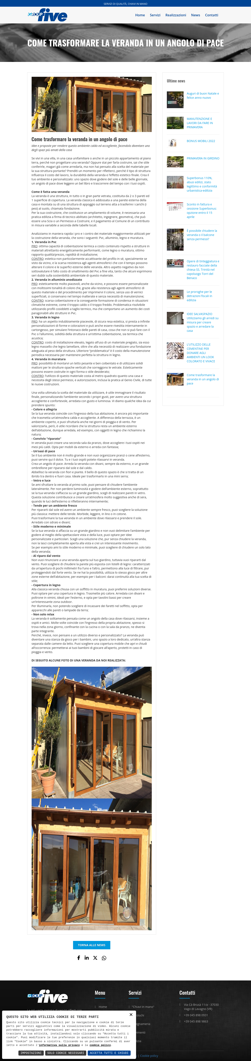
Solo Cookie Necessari (65, 1053)
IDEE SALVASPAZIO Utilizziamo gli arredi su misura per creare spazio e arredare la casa (203, 322)
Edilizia (136, 1041)
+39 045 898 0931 (196, 1015)
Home (140, 15)
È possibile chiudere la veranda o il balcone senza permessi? (202, 235)
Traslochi (138, 1015)
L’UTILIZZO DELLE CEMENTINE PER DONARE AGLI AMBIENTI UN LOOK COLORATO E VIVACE (201, 352)
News (195, 15)
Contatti (211, 15)
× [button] (131, 1015)
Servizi (155, 15)
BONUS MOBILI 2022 (201, 141)
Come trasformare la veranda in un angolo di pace (203, 379)
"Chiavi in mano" (143, 1007)
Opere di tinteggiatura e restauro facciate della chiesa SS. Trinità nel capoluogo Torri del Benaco (203, 269)
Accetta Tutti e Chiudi (109, 1053)
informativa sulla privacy (59, 1045)
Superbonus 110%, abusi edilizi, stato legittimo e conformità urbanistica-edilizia (202, 184)
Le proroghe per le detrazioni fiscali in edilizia (199, 296)
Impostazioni (31, 1053)
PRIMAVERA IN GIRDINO (203, 158)
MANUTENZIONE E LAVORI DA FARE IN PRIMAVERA (200, 123)
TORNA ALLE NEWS (92, 945)
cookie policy (100, 1045)
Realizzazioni (175, 15)
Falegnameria (141, 1024)
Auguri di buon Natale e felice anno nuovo (203, 95)
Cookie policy (149, 1056)
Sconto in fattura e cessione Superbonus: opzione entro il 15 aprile (202, 210)
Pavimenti (138, 1032)
